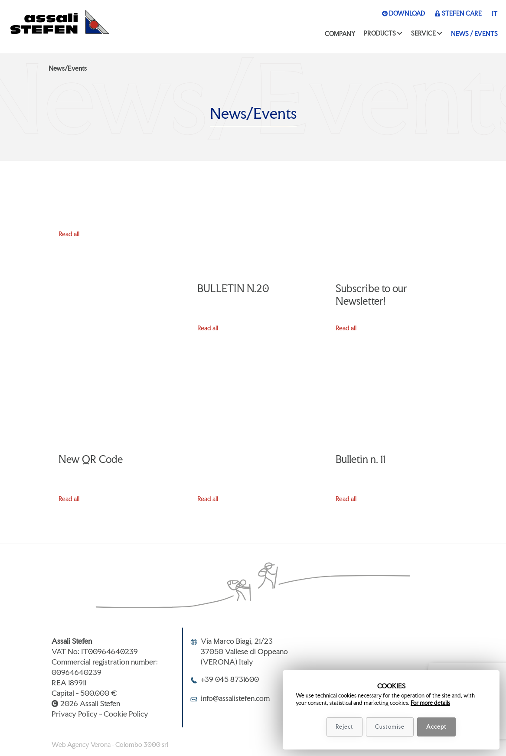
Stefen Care (458, 13)
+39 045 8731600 (230, 679)
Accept (436, 726)
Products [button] (380, 33)
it (494, 13)
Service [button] (423, 33)
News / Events (474, 33)
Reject (344, 726)
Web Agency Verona (81, 744)
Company (340, 33)
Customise (390, 726)
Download (403, 13)
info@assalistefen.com (235, 698)
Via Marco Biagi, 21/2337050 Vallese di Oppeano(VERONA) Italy (244, 651)
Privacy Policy (75, 713)
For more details (430, 703)
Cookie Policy (126, 713)
